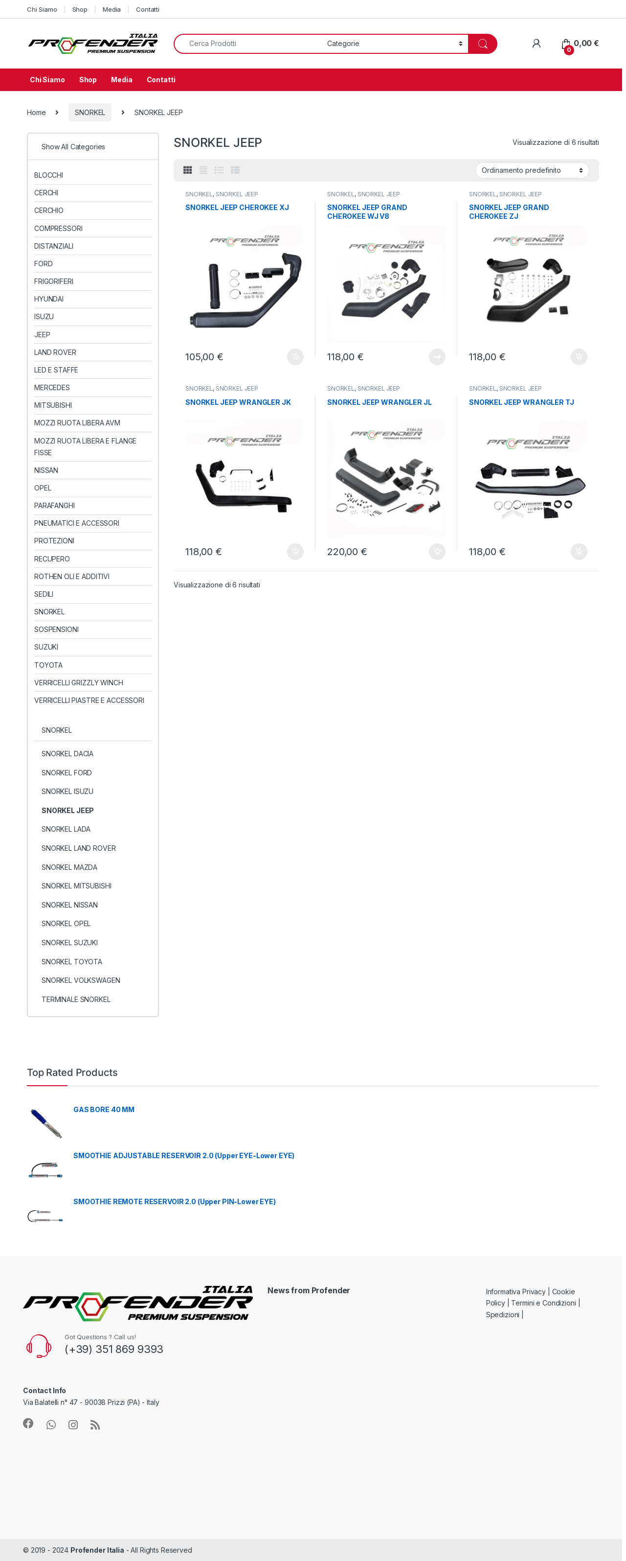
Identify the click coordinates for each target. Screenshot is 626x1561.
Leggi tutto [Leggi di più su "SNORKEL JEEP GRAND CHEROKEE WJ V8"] (437, 357)
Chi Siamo (42, 9)
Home (36, 112)
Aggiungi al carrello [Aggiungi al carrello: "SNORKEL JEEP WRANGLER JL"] (437, 551)
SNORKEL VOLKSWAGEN (81, 980)
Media (112, 9)
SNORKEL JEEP (237, 194)
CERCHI (46, 192)
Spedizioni (503, 1314)
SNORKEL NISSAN (70, 905)
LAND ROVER (55, 352)
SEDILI (43, 594)
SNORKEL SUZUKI (70, 942)
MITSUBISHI (53, 405)
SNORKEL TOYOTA (72, 961)
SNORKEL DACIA (67, 753)
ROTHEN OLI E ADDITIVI (72, 576)
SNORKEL (90, 112)
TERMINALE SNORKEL (76, 999)
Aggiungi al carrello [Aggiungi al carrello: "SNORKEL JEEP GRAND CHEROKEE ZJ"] (579, 357)
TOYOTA (48, 665)
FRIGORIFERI (53, 281)
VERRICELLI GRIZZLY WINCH (78, 682)
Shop (80, 9)
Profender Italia (97, 1550)
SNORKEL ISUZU (67, 791)
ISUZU (44, 316)
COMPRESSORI (58, 228)
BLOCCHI (48, 175)
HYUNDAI (49, 299)
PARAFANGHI (54, 505)
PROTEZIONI (54, 540)
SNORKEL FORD (67, 773)
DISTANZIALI (53, 246)
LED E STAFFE (56, 370)
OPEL (42, 488)
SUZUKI (46, 647)
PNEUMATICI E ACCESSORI (76, 523)
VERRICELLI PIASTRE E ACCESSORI (89, 700)
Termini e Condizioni (543, 1303)
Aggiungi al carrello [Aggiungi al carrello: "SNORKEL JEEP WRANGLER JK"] (295, 551)
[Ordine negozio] (532, 170)
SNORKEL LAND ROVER (78, 848)
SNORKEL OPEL (66, 923)
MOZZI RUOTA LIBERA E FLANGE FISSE (85, 447)
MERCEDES (52, 387)
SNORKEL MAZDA (69, 867)
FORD (43, 263)
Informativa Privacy (516, 1291)
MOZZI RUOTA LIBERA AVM (77, 423)
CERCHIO (49, 210)
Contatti (147, 9)
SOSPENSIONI (56, 629)
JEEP (42, 334)
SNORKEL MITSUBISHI (76, 886)
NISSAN (46, 470)
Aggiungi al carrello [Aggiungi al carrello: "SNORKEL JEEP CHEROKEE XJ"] (295, 357)
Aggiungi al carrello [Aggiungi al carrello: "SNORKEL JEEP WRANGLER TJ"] (579, 551)
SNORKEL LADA (66, 829)
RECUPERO (52, 559)
